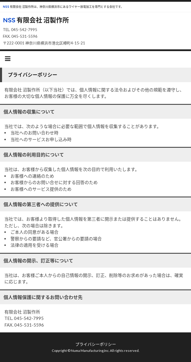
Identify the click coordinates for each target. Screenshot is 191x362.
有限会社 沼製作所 (42, 20)
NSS (6, 7)
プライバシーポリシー (95, 344)
